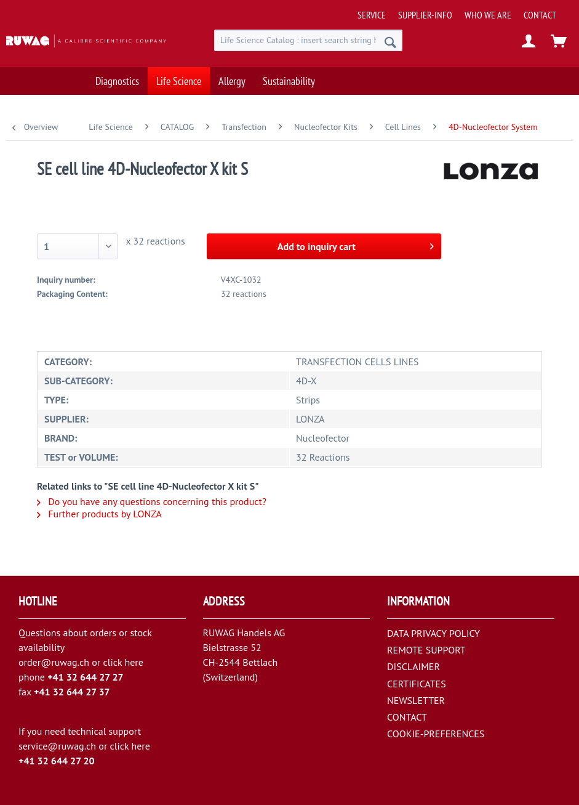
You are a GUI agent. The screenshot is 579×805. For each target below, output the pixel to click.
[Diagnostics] (117, 77)
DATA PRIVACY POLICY (433, 633)
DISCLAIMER (413, 666)
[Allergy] (232, 77)
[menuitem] (464, 10)
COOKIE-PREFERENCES (435, 733)
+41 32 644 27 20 (56, 760)
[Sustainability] (289, 77)
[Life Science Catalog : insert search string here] (308, 40)
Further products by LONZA (99, 514)
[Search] (390, 42)
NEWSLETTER (416, 700)
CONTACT (540, 15)
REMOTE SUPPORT (426, 650)
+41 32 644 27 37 (72, 692)
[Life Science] (179, 77)
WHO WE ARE (488, 15)
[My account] (529, 42)
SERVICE (371, 15)
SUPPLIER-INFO (425, 15)
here (133, 662)
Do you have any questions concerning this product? (151, 501)
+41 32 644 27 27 (85, 677)
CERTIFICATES (416, 684)
